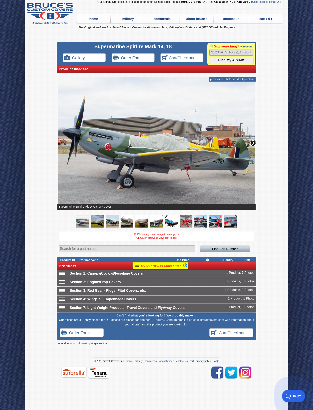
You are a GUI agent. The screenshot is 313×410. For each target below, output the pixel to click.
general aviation (66, 343)
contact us (231, 19)
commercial (162, 19)
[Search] (231, 52)
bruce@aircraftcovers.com (206, 319)
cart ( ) (265, 19)
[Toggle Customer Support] (293, 396)
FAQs (216, 361)
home (93, 19)
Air (104, 361)
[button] (253, 143)
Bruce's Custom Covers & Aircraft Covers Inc (50, 13)
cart (192, 361)
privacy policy (203, 361)
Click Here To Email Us (266, 1)
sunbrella (74, 372)
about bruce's (196, 19)
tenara (98, 372)
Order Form (127, 58)
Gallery (74, 58)
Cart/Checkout (178, 58)
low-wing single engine (93, 343)
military (128, 19)
